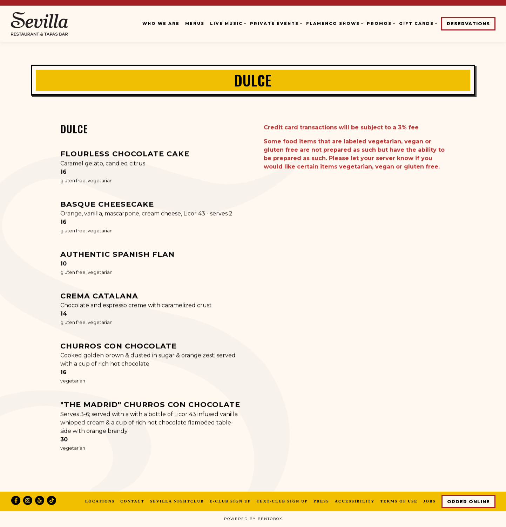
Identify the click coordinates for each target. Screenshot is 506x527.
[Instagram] (27, 500)
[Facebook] (15, 500)
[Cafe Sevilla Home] (54, 23)
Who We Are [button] (161, 23)
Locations (100, 501)
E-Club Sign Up (230, 501)
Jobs (429, 501)
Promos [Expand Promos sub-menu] (380, 23)
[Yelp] (39, 500)
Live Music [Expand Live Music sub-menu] (227, 23)
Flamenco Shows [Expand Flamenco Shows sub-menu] (334, 23)
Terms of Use (398, 501)
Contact (132, 501)
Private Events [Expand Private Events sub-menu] (275, 23)
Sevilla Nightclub (177, 501)
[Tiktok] (51, 500)
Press (321, 501)
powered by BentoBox (253, 519)
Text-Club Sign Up (282, 501)
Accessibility (355, 501)
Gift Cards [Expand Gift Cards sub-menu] (417, 23)
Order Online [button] (468, 501)
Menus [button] (194, 23)
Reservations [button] (468, 23)
